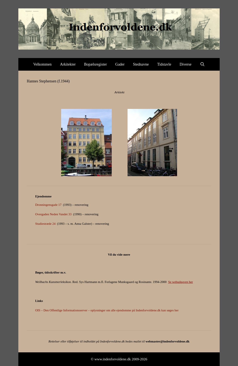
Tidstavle (164, 64)
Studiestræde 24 (45, 223)
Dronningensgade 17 (48, 204)
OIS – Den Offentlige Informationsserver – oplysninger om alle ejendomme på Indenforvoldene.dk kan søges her (107, 310)
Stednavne (141, 64)
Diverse (185, 64)
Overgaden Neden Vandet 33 (53, 214)
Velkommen (42, 64)
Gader (120, 64)
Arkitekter (68, 64)
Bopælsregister (95, 64)
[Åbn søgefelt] (202, 64)
